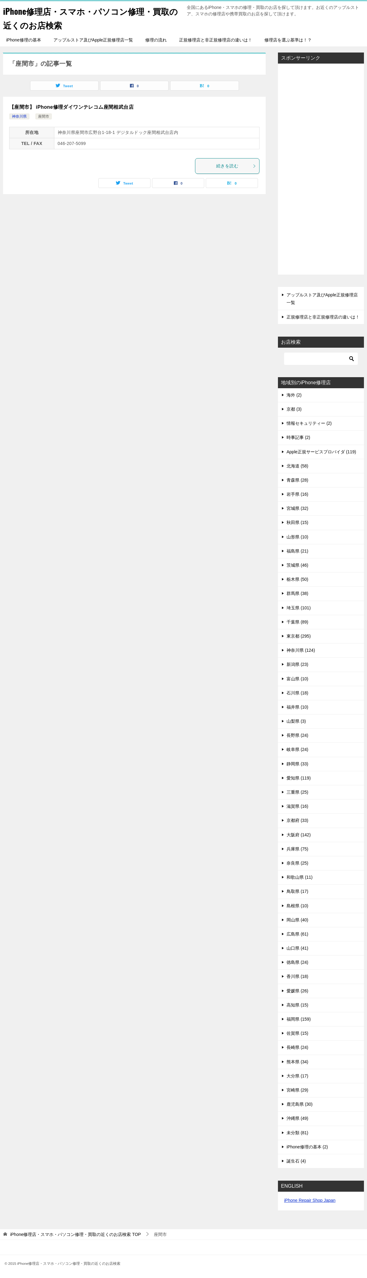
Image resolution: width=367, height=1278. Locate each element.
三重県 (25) (297, 792)
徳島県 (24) (297, 962)
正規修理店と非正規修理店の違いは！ (215, 39)
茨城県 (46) (297, 565)
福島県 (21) (297, 551)
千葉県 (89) (297, 621)
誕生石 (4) (296, 1161)
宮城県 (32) (297, 508)
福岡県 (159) (299, 1019)
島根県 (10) (297, 905)
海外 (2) (294, 395)
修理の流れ (156, 39)
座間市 (43, 116)
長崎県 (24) (297, 1047)
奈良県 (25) (297, 863)
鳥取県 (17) (297, 891)
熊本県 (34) (297, 1061)
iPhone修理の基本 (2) (307, 1146)
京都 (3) (294, 409)
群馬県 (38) (297, 593)
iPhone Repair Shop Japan (309, 1200)
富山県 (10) (297, 678)
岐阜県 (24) (297, 749)
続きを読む (236, 165)
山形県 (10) (297, 536)
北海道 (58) (297, 465)
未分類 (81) (297, 1132)
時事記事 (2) (298, 437)
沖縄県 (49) (297, 1118)
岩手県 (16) (297, 494)
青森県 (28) (297, 480)
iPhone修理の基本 (23, 39)
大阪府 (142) (299, 834)
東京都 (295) (299, 636)
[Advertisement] (321, 170)
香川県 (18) (297, 976)
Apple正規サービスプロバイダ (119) (321, 451)
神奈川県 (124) (301, 650)
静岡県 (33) (297, 763)
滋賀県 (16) (297, 806)
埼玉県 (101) (299, 607)
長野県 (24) (297, 735)
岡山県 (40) (297, 919)
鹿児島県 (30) (300, 1104)
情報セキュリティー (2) (309, 423)
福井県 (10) (297, 707)
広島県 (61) (297, 934)
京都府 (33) (297, 820)
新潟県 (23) (297, 664)
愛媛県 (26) (297, 990)
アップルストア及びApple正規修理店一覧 (93, 39)
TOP (75, 1234)
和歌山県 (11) (300, 877)
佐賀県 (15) (297, 1033)
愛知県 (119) (299, 778)
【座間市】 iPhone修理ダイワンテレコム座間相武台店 (71, 107)
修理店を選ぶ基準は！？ (288, 39)
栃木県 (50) (297, 579)
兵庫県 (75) (297, 848)
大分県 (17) (297, 1075)
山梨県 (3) (296, 721)
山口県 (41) (297, 948)
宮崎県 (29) (297, 1090)
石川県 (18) (297, 692)
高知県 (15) (297, 1004)
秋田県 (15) (297, 522)
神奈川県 (19, 116)
